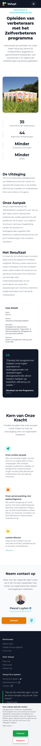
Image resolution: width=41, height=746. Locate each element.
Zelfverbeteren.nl (11, 682)
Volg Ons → (9, 550)
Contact (14, 620)
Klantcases (7, 665)
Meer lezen (7, 726)
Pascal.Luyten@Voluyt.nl (20, 611)
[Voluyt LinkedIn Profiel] (30, 608)
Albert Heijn (8, 644)
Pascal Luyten (12, 702)
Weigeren (20, 741)
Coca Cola (7, 651)
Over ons (6, 661)
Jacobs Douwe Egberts (13, 647)
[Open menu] (33, 4)
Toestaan (20, 733)
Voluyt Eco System (12, 679)
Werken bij (7, 668)
